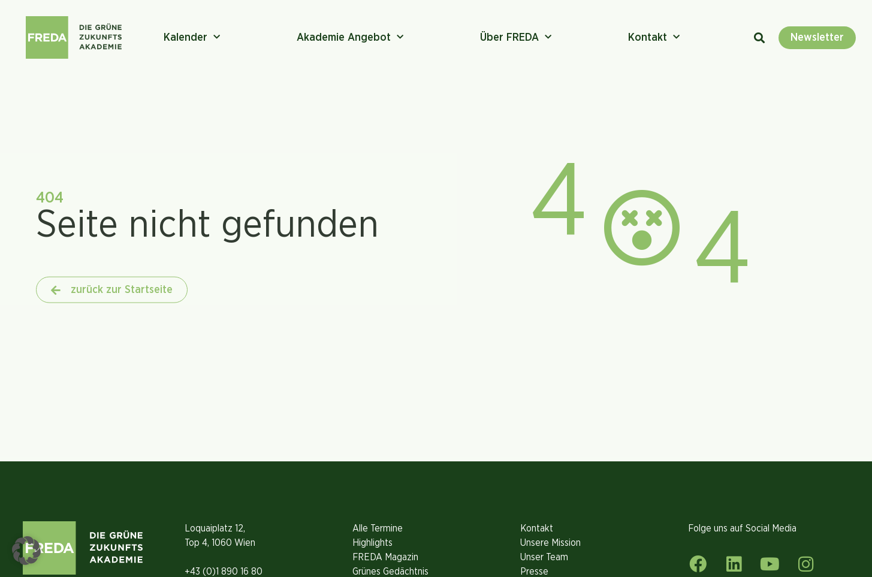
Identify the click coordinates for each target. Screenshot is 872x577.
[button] (26, 550)
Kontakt (654, 37)
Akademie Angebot (350, 37)
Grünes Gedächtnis (390, 571)
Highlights (372, 543)
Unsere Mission (550, 543)
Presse (534, 571)
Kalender (192, 37)
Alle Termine (377, 528)
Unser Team (544, 557)
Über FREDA (515, 37)
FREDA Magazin (385, 557)
